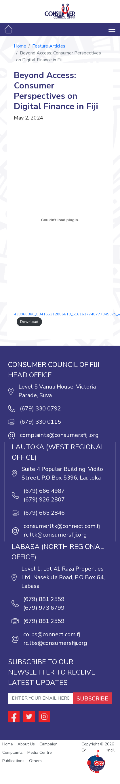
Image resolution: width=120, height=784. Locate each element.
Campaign (48, 744)
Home (20, 46)
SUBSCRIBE (92, 698)
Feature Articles (48, 46)
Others (35, 761)
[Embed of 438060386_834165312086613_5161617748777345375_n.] (60, 219)
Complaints (12, 752)
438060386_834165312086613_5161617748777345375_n (67, 314)
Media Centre (39, 752)
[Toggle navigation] (112, 29)
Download (29, 321)
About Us (26, 744)
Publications (13, 761)
